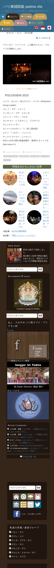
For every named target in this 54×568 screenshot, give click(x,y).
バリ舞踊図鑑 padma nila (22, 6)
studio (10, 330)
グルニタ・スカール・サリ (23, 552)
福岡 (7, 23)
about (20, 23)
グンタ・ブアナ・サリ (21, 540)
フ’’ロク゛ (6, 29)
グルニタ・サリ (18, 548)
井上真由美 (44, 38)
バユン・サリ (17, 532)
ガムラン (13, 17)
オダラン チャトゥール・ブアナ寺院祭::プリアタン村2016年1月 (46, 188)
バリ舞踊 (26, 17)
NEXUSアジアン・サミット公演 (22, 179)
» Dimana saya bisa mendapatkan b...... (32, 446)
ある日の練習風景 (19, 231)
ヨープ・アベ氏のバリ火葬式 (22, 198)
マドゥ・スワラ (18, 556)
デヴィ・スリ (17, 536)
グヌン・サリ (17, 544)
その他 (40, 17)
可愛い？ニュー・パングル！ (24, 235)
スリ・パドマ (35, 23)
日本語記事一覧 (29, 456)
